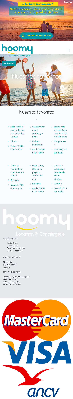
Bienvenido (7, 262)
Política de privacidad (11, 282)
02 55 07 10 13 (12, 245)
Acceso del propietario (11, 284)
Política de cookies (10, 279)
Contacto (6, 267)
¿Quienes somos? (9, 264)
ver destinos (8, 63)
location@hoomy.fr (14, 250)
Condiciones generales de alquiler (16, 276)
